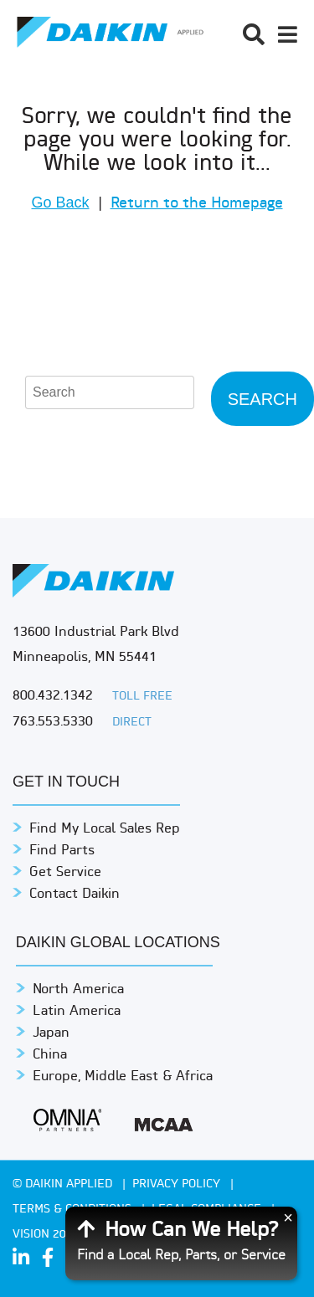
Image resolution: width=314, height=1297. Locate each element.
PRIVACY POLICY (178, 1184)
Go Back (60, 202)
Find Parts (62, 851)
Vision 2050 (46, 1234)
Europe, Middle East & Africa (123, 1077)
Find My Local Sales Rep (104, 829)
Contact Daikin (74, 894)
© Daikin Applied (64, 1184)
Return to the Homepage (197, 204)
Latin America (77, 1011)
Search (262, 399)
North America (78, 990)
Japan (51, 1033)
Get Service (65, 872)
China (50, 1055)
